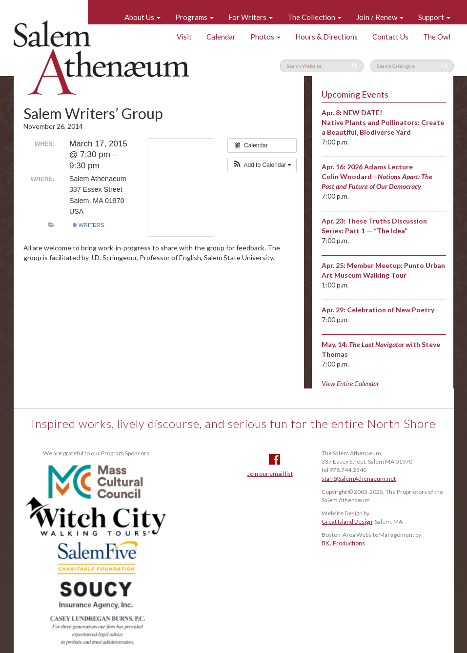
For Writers (250, 17)
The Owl (436, 36)
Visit (184, 36)
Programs (194, 17)
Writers (88, 225)
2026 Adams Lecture (380, 167)
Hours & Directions (326, 36)
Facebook (274, 459)
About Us (142, 17)
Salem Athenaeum (101, 57)
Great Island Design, (348, 521)
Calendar (221, 36)
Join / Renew (380, 17)
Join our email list (270, 473)
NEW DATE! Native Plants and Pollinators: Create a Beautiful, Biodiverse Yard (383, 122)
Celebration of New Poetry (390, 310)
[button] (262, 165)
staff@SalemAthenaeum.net (359, 478)
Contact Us (390, 36)
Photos (265, 36)
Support (434, 17)
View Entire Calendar (350, 383)
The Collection (314, 17)
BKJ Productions (343, 543)
